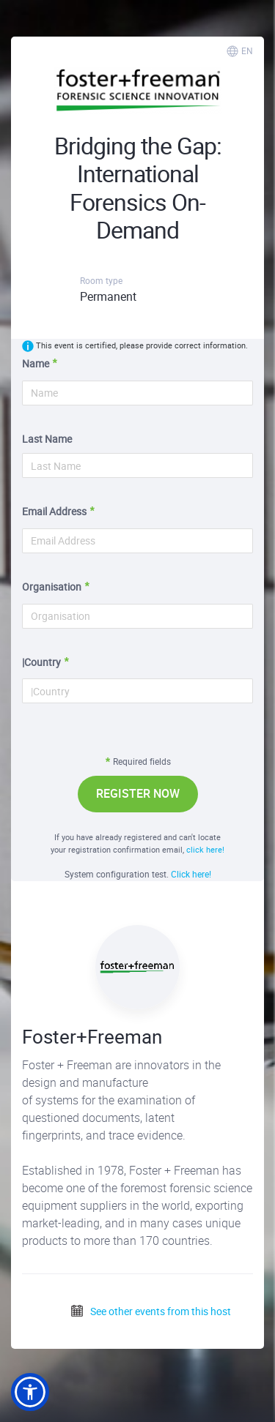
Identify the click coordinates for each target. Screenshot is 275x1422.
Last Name (47, 439)
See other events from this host (150, 1311)
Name (35, 363)
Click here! (191, 874)
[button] (30, 1392)
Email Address (54, 511)
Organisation (51, 587)
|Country (41, 662)
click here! (205, 849)
